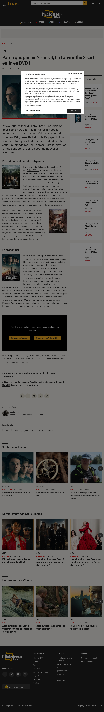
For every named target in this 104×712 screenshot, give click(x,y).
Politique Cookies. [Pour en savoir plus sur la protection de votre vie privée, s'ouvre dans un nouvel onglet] (39, 93)
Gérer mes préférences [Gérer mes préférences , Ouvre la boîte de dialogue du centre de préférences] (33, 110)
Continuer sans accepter (75, 73)
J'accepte (74, 110)
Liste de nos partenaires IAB (33, 105)
